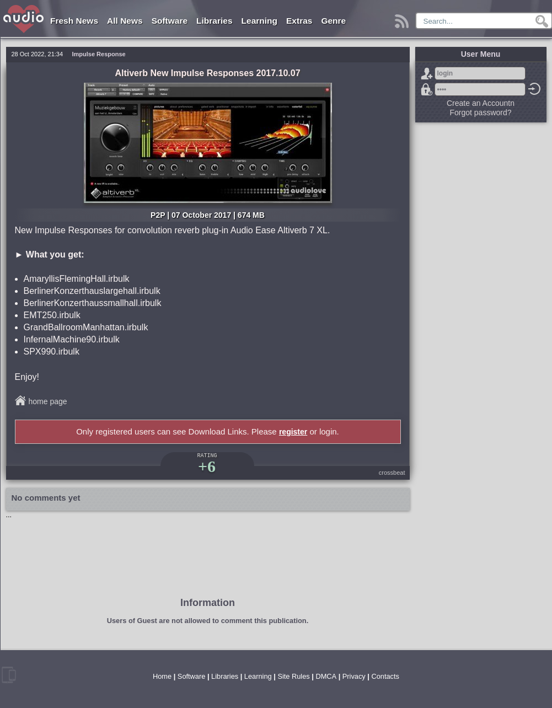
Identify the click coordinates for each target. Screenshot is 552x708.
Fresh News (74, 20)
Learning (259, 20)
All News (125, 20)
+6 (207, 466)
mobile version (9, 675)
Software (169, 20)
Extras (299, 20)
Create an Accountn (481, 103)
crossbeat (392, 472)
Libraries (214, 20)
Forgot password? (427, 89)
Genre (333, 20)
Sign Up (427, 73)
